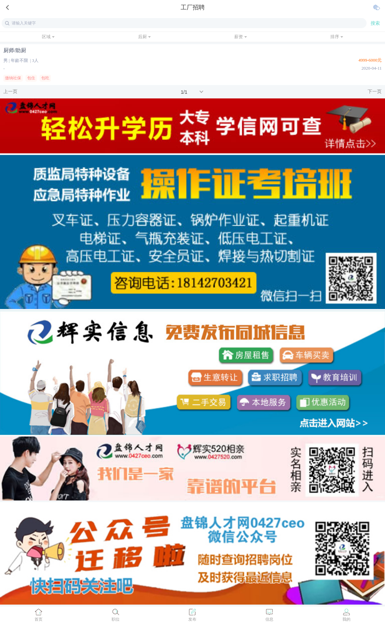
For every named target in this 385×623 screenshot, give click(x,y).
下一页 (375, 91)
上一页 (10, 91)
